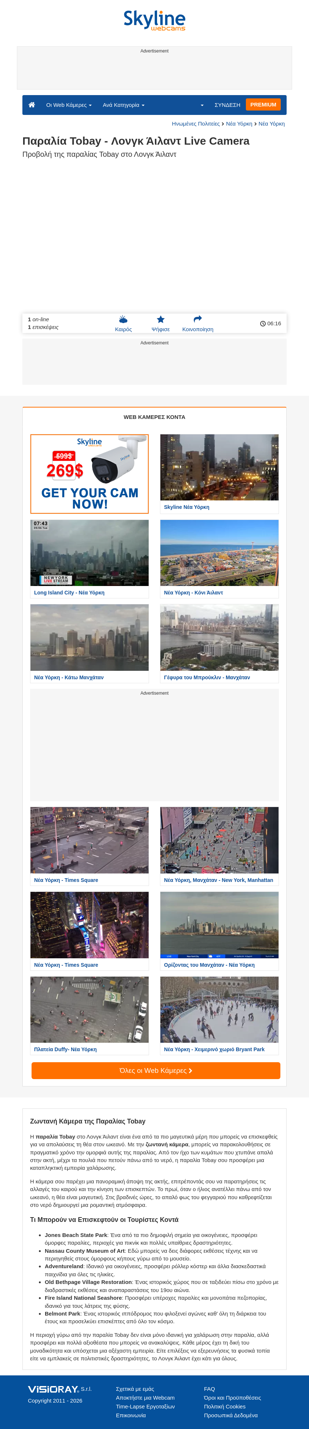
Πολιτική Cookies (225, 1406)
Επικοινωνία (131, 1415)
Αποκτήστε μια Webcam (145, 1397)
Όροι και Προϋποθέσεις (232, 1397)
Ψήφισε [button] (161, 323)
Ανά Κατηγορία (123, 105)
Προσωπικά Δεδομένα (231, 1415)
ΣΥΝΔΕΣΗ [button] (227, 105)
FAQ (209, 1389)
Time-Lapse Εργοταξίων (145, 1406)
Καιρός (123, 323)
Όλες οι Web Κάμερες (156, 1070)
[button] (197, 104)
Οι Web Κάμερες (69, 105)
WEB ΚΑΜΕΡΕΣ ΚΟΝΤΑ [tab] (154, 417)
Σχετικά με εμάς (135, 1389)
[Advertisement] (153, 72)
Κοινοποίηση (198, 323)
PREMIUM (263, 104)
